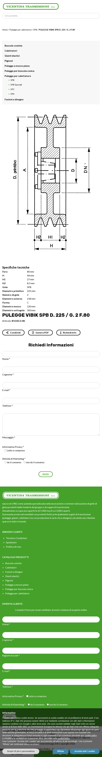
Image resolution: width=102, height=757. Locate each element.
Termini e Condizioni (16, 538)
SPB (35, 29)
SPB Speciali (16, 84)
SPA (12, 94)
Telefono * (7, 405)
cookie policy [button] (90, 735)
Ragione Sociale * (11, 655)
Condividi (13, 332)
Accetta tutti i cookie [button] (84, 751)
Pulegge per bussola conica (19, 70)
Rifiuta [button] (60, 751)
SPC (13, 89)
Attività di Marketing (13, 458)
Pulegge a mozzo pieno (17, 65)
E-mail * (6, 390)
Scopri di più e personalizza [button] (20, 751)
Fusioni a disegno (14, 99)
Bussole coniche (13, 45)
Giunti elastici (12, 55)
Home (5, 29)
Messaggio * (8, 437)
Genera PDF (40, 332)
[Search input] (52, 16)
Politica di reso (13, 546)
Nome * (6, 358)
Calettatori (11, 50)
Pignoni (9, 60)
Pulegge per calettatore (20, 29)
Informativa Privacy (12, 446)
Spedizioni (11, 542)
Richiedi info (68, 332)
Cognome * (8, 374)
